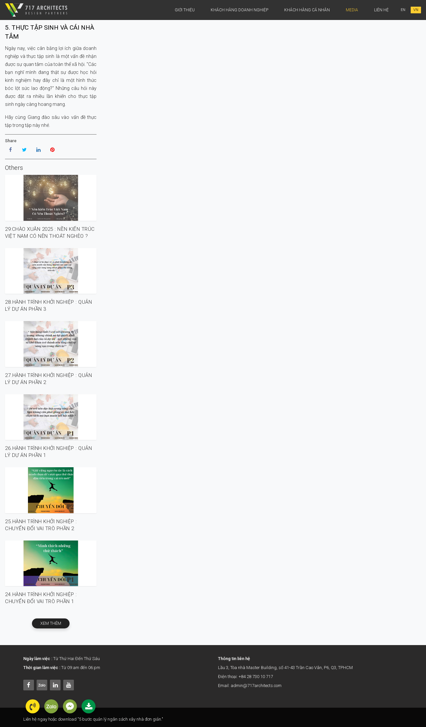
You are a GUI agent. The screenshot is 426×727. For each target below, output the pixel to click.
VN (415, 10)
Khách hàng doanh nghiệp (239, 10)
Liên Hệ (381, 10)
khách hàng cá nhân (307, 10)
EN (403, 10)
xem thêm (50, 623)
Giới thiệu (185, 10)
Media (352, 10)
